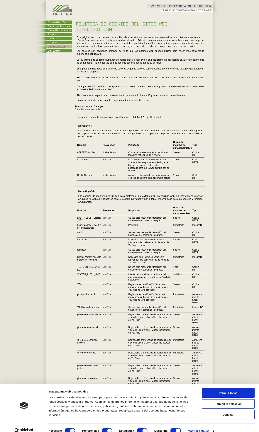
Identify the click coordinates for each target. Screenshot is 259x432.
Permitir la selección (228, 397)
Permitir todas (228, 386)
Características (59, 26)
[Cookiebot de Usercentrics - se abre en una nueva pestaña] (24, 425)
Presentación (57, 22)
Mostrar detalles (198, 424)
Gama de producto (60, 30)
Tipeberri (62, 10)
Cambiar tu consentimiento (89, 109)
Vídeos (52, 42)
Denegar (228, 408)
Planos (52, 34)
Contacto (54, 51)
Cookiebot (155, 117)
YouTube (107, 159)
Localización (57, 46)
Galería (53, 38)
